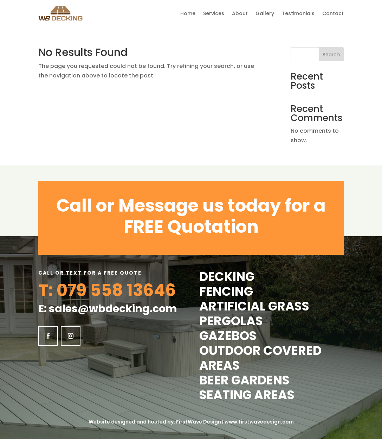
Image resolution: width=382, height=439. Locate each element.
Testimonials (298, 13)
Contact (333, 13)
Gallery (264, 13)
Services (213, 13)
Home (187, 13)
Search (331, 54)
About (240, 13)
